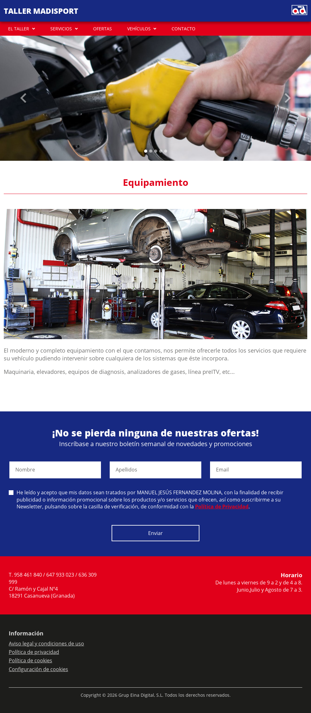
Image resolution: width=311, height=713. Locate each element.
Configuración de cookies (38, 669)
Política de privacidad (34, 652)
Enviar (155, 533)
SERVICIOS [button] (61, 29)
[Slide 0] (145, 151)
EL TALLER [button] (18, 29)
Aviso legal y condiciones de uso (46, 643)
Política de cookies (30, 660)
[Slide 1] (150, 151)
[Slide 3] (160, 151)
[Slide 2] (155, 151)
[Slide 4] (165, 151)
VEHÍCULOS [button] (139, 29)
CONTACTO (183, 29)
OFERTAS (102, 29)
